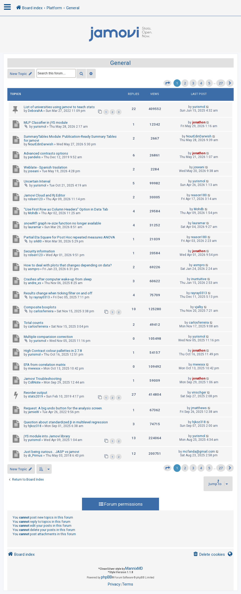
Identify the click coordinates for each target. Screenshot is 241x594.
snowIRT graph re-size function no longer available (62, 223)
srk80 (37, 241)
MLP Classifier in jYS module (46, 122)
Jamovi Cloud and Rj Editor (44, 195)
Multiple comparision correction (48, 337)
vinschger (199, 392)
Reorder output (35, 393)
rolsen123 (35, 199)
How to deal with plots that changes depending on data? (68, 265)
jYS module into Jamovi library (47, 436)
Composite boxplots (40, 307)
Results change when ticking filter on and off (58, 293)
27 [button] (221, 83)
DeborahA (35, 111)
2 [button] (185, 83)
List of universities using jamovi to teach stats (59, 107)
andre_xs (34, 283)
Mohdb (33, 213)
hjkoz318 (34, 426)
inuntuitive (198, 279)
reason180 (199, 195)
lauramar (34, 227)
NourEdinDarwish (40, 144)
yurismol (198, 107)
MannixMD (134, 568)
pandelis (34, 157)
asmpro (33, 269)
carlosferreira (43, 311)
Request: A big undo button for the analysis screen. (63, 408)
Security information (39, 251)
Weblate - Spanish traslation (45, 167)
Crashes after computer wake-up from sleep (58, 279)
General (120, 63)
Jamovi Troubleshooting (42, 379)
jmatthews (199, 408)
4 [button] (201, 83)
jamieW (33, 412)
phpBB (106, 577)
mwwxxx (34, 368)
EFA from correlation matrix (45, 365)
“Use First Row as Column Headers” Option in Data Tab (66, 209)
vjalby (199, 307)
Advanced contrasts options (46, 153)
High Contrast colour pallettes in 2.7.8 (53, 351)
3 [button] (193, 83)
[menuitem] (209, 554)
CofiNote (34, 382)
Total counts (33, 323)
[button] (167, 83)
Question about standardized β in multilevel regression (66, 422)
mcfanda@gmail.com (199, 451)
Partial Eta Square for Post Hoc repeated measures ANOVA (69, 237)
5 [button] (209, 83)
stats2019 (35, 396)
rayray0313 (41, 297)
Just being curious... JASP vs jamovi (51, 452)
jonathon (198, 122)
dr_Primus (35, 455)
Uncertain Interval (37, 181)
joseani (33, 171)
